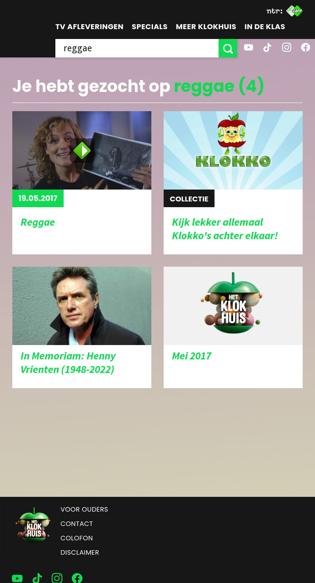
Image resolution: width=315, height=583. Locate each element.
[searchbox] (137, 48)
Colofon (77, 538)
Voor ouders (84, 509)
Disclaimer (80, 552)
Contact (77, 523)
